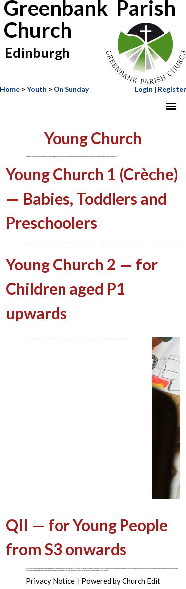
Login (144, 89)
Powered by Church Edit (120, 580)
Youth (37, 89)
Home (10, 89)
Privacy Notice (50, 580)
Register (172, 89)
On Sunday (71, 89)
